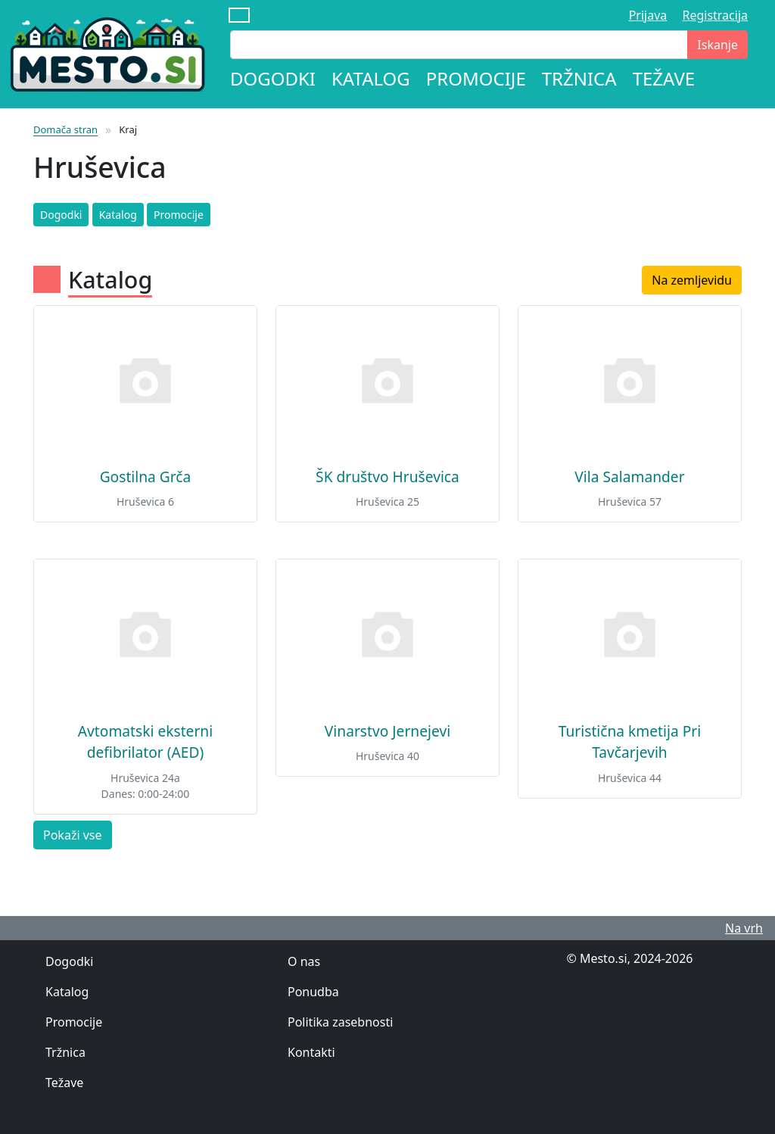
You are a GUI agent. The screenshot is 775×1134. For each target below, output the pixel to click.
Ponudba (313, 991)
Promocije (476, 78)
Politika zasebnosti (340, 1022)
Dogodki (273, 78)
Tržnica (579, 78)
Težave (664, 78)
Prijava (648, 15)
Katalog (370, 78)
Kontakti (311, 1052)
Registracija (715, 15)
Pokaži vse (72, 835)
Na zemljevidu (692, 280)
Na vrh (744, 928)
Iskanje (717, 44)
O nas (304, 961)
